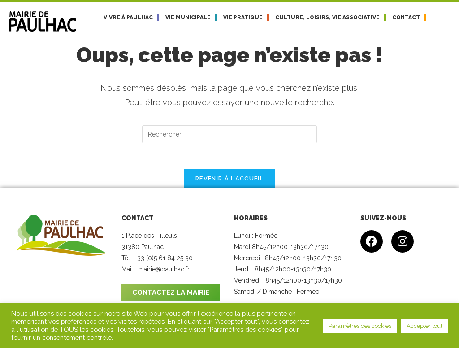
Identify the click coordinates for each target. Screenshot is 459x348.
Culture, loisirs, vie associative (327, 17)
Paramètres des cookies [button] (360, 325)
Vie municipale (188, 17)
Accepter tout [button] (424, 325)
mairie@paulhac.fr (164, 271)
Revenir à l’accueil (229, 179)
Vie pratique (243, 17)
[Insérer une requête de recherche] (229, 134)
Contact (406, 17)
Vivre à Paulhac (128, 17)
